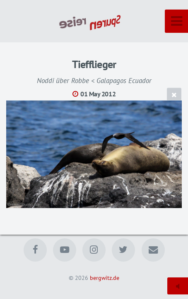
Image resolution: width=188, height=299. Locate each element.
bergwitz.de (104, 278)
